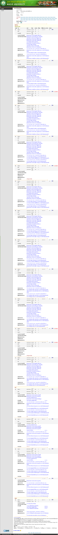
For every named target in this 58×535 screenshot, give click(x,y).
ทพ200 (35, 19)
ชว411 (35, 18)
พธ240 (43, 19)
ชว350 (24, 18)
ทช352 (32, 19)
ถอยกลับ (2, 10)
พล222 (49, 19)
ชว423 (53, 18)
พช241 (40, 19)
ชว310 (54, 17)
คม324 (35, 17)
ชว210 (49, 17)
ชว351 (27, 18)
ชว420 (45, 18)
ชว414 (42, 18)
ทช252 (27, 19)
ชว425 (22, 19)
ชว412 (37, 18)
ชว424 (56, 18)
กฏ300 (22, 17)
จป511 (46, 17)
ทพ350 (38, 19)
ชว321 (22, 18)
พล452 (51, 19)
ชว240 (51, 17)
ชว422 (50, 18)
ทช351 (30, 19)
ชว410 (32, 18)
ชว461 (24, 19)
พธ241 (46, 19)
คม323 (24, 17)
